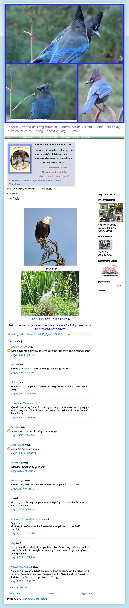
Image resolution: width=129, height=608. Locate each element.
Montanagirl (17, 480)
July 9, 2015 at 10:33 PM (23, 453)
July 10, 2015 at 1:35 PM (23, 488)
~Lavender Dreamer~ (22, 403)
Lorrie (14, 364)
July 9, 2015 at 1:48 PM (23, 417)
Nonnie (14, 427)
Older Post (86, 593)
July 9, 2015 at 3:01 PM (23, 435)
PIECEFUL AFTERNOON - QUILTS (24, 137)
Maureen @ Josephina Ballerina (28, 519)
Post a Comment (18, 587)
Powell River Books (21, 567)
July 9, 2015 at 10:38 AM (23, 372)
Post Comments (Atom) (34, 599)
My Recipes (86, 137)
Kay (13, 543)
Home (8, 137)
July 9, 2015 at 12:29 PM (23, 393)
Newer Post (14, 593)
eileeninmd (16, 462)
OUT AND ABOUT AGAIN (48, 137)
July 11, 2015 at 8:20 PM (23, 581)
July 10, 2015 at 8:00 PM (23, 509)
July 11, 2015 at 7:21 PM (23, 557)
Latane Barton (19, 346)
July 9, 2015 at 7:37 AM (23, 355)
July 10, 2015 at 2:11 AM (23, 471)
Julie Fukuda (17, 445)
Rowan (15, 382)
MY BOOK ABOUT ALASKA (69, 137)
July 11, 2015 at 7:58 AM (23, 533)
